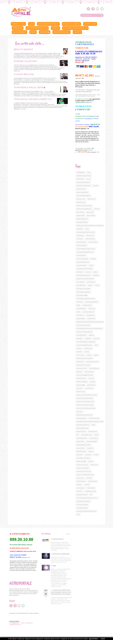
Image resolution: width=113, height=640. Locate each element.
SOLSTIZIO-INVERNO (83, 458)
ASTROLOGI (91, 199)
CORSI (91, 265)
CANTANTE (80, 235)
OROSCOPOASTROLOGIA (85, 401)
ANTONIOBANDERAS (83, 195)
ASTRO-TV (55, 28)
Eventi (33, 32)
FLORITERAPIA (81, 308)
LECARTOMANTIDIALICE (84, 345)
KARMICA (80, 338)
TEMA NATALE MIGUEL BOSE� (29, 87)
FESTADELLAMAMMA (83, 292)
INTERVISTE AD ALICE (61, 32)
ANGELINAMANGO (82, 192)
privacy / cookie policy (26, 623)
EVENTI (90, 285)
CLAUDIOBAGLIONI (83, 262)
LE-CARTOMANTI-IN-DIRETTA (86, 342)
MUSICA (91, 378)
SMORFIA (80, 455)
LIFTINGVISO (88, 348)
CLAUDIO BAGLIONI (23, 74)
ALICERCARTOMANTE (83, 185)
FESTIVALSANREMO (91, 302)
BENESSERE (80, 215)
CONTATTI (77, 32)
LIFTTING (79, 352)
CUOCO (88, 272)
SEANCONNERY (92, 441)
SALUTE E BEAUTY (19, 32)
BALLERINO (80, 212)
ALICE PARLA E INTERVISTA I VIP (75, 28)
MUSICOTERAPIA (82, 382)
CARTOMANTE (81, 242)
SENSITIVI (90, 448)
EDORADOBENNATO (83, 275)
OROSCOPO (81, 391)
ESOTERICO (80, 282)
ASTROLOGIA (18, 28)
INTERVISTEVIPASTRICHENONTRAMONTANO (91, 322)
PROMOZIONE (81, 418)
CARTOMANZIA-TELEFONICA (86, 249)
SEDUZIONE (81, 448)
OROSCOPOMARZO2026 (85, 405)
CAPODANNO (90, 239)
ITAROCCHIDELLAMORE (84, 332)
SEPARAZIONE (81, 451)
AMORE (95, 185)
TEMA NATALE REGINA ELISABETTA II (32, 99)
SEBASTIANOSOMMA (84, 445)
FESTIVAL (80, 302)
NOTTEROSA (91, 385)
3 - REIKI (53, 566)
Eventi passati (90, 24)
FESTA (97, 285)
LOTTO (87, 352)
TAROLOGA (80, 478)
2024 (88, 172)
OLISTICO (80, 388)
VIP (91, 494)
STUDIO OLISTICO (18, 24)
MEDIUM (79, 372)
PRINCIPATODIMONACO (84, 415)
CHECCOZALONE (82, 259)
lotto (31, 24)
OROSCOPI (89, 388)
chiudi (103, 638)
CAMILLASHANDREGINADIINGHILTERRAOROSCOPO (93, 225)
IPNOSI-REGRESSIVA (83, 325)
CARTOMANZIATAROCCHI (85, 252)
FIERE (78, 305)
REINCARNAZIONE (82, 428)
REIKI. (93, 425)
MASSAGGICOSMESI (83, 365)
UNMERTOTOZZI (82, 494)
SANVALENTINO (82, 438)
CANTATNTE (90, 235)
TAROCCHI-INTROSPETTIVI (85, 475)
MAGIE (96, 355)
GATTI (78, 312)
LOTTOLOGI (80, 355)
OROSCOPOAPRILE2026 (85, 398)
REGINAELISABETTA (83, 425)
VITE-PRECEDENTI (82, 504)
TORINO (79, 484)
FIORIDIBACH (87, 305)
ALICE (89, 179)
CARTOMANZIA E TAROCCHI (48, 24)
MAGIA (89, 355)
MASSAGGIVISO (82, 368)
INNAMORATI (81, 318)
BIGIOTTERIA (91, 215)
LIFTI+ (96, 345)
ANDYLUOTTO (81, 189)
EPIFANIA (96, 275)
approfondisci (93, 638)
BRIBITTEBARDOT (82, 219)
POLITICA (80, 411)
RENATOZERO (81, 431)
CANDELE (80, 229)
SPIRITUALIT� (81, 461)
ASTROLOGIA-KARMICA (84, 205)
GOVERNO (80, 315)
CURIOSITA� (44, 32)
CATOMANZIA (81, 255)
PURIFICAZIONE (94, 418)
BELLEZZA (90, 212)
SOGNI (96, 455)
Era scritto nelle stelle (37, 28)
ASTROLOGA (81, 199)
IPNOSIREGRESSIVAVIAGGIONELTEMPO (89, 328)
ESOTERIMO (91, 282)
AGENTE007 (80, 179)
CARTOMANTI (92, 242)
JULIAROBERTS (81, 335)
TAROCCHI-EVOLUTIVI (84, 471)
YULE (78, 514)
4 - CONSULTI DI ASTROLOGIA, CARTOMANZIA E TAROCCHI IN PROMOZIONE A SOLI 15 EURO (61, 592)
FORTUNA (91, 308)
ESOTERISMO (81, 285)
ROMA (96, 435)
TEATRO (89, 478)
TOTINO (87, 484)
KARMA (91, 335)
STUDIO (90, 461)
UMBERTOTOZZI (90, 491)
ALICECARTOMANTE (83, 182)
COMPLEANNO (81, 265)
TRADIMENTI (91, 488)
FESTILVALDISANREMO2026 (86, 298)
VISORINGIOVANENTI (83, 501)
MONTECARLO (81, 378)
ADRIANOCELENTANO (84, 176)
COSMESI (80, 272)
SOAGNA (88, 455)
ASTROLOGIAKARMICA (84, 209)
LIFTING (79, 348)
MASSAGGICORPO (92, 362)
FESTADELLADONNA (83, 288)
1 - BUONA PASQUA (57, 539)
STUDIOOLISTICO (82, 465)
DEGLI (95, 272)
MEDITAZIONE (94, 368)
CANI (87, 229)
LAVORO (96, 338)
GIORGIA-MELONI (88, 312)
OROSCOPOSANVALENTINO (86, 408)
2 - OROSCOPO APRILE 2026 (60, 554)
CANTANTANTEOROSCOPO (86, 232)
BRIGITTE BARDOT (23, 49)
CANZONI (80, 239)
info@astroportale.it (15, 624)
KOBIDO (88, 338)
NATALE (92, 382)
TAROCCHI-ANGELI (83, 468)
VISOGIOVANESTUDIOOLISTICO (87, 498)
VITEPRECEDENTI (82, 508)
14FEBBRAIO (81, 172)
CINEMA (93, 259)
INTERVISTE (91, 318)
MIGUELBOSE (89, 372)
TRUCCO (79, 491)
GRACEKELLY (90, 315)
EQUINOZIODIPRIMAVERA (85, 278)
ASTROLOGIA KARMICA (71, 24)
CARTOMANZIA (81, 245)
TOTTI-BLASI (80, 488)
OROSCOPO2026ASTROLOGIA (87, 395)
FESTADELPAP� (82, 295)
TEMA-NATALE (81, 481)
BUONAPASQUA (82, 222)
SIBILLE (91, 451)
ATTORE (96, 209)
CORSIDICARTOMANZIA (84, 268)
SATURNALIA (93, 438)
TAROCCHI (94, 465)
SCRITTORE (80, 441)
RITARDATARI (92, 431)
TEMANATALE (92, 481)
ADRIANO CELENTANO (25, 61)
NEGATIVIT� (80, 385)
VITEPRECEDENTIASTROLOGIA (86, 511)
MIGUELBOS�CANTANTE (85, 375)
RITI (78, 435)
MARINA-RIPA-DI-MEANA (84, 358)
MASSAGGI (80, 362)
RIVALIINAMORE (86, 435)
